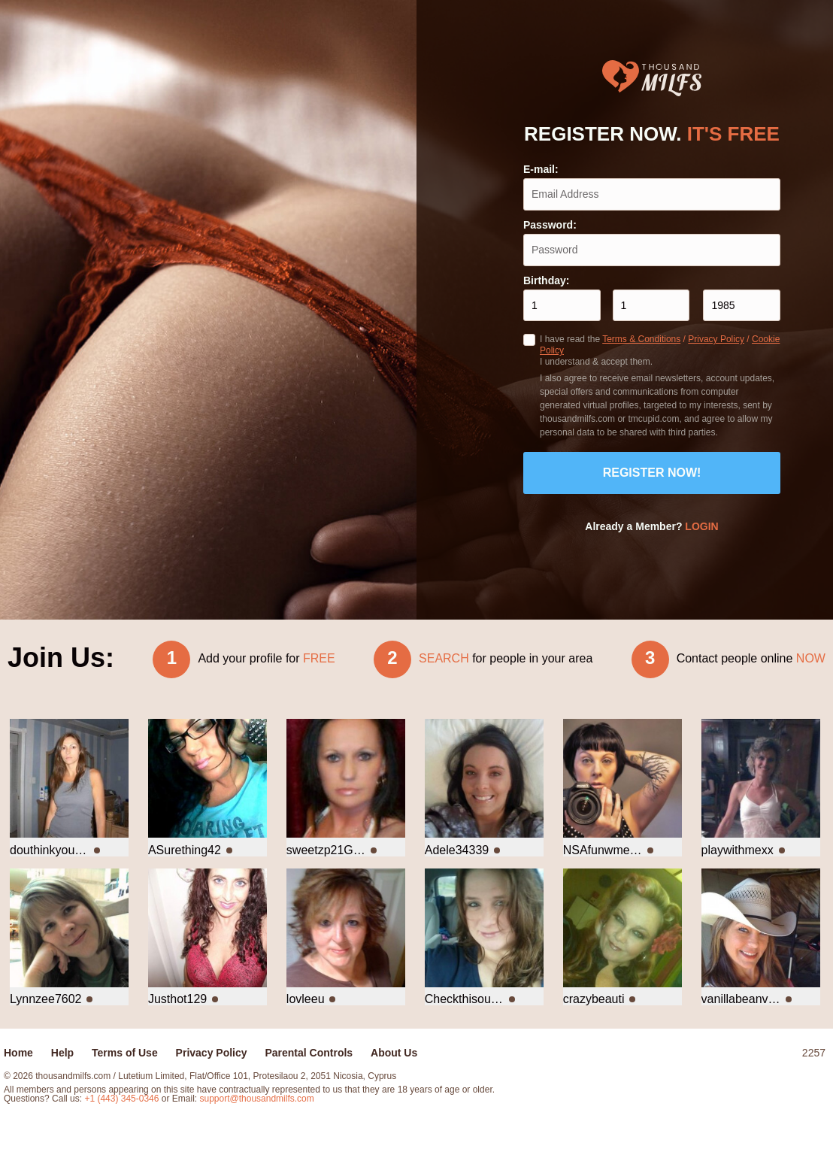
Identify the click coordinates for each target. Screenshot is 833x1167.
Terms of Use (125, 1053)
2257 (813, 1053)
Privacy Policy (716, 339)
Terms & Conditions (641, 339)
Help (62, 1053)
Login (701, 526)
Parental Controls (309, 1053)
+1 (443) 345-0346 (122, 1098)
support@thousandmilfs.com (257, 1098)
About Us (394, 1053)
